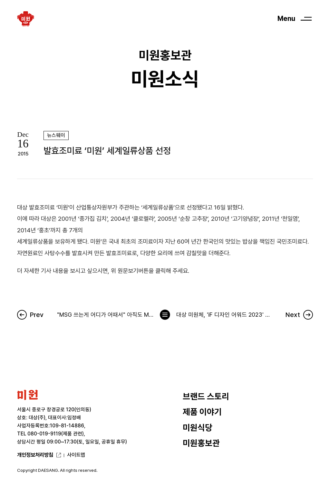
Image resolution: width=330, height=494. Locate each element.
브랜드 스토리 (206, 396)
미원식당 (197, 428)
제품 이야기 (202, 412)
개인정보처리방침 (35, 455)
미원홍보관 (201, 443)
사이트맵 (76, 455)
